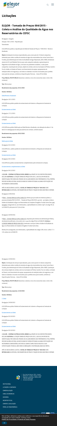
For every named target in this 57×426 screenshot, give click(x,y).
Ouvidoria (6, 397)
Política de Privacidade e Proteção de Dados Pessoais (18, 419)
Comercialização (8, 390)
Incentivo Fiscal (7, 400)
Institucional (7, 384)
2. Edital (4, 298)
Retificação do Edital (7, 141)
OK (4, 423)
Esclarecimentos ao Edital (9, 109)
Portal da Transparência (10, 407)
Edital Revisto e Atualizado (9, 95)
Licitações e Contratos (9, 387)
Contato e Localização (9, 404)
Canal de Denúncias (8, 394)
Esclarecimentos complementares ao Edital (13, 166)
